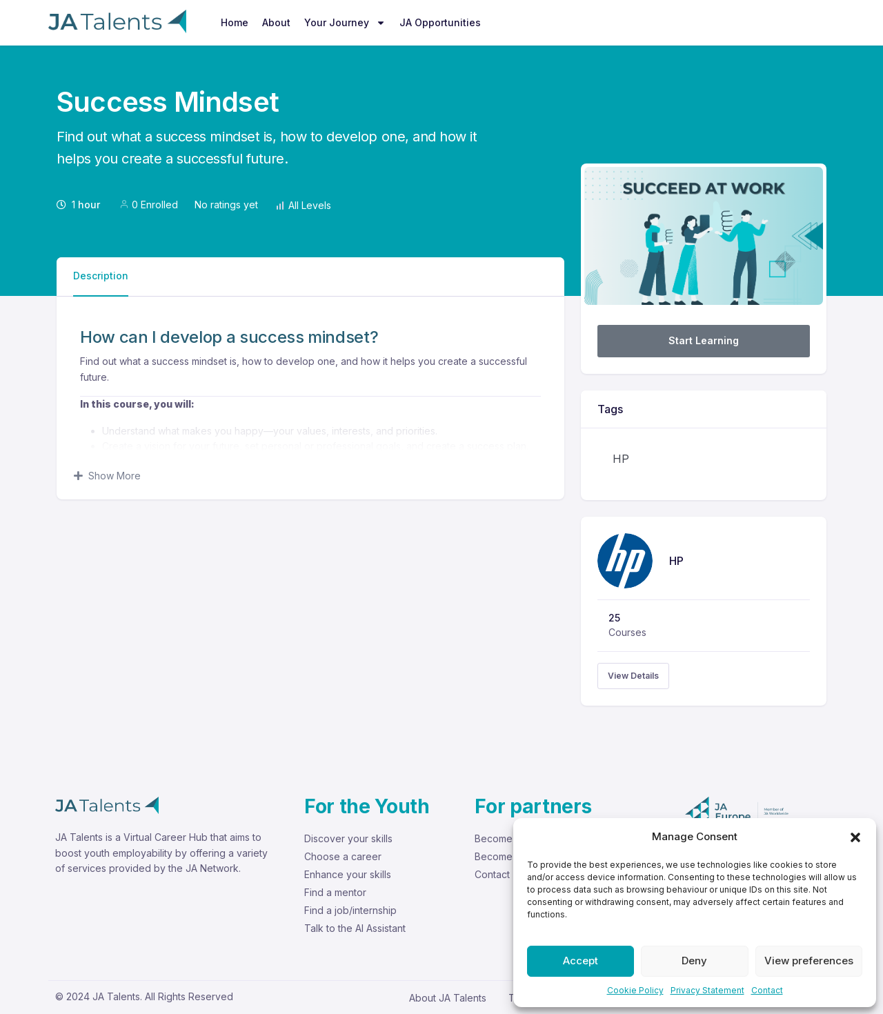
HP (621, 459)
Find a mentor (335, 892)
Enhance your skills (347, 874)
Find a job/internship (350, 910)
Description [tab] (100, 275)
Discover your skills (348, 838)
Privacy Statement (707, 990)
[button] (855, 837)
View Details (633, 675)
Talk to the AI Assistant (355, 928)
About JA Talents (447, 998)
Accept (580, 960)
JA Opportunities (440, 22)
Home (234, 22)
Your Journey (345, 22)
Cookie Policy (635, 990)
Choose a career (342, 856)
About (276, 22)
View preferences (808, 960)
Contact (767, 990)
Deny (694, 960)
